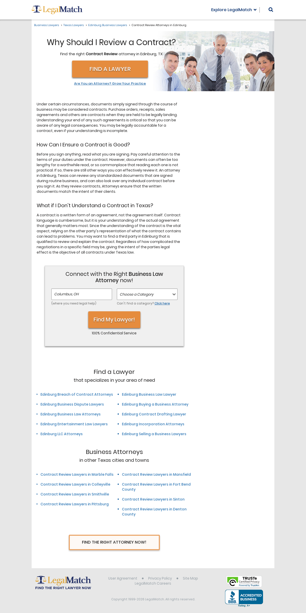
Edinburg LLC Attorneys (61, 433)
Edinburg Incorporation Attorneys (153, 424)
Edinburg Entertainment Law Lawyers (74, 424)
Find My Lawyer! (114, 319)
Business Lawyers (46, 25)
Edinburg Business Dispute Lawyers (72, 404)
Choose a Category (137, 294)
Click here (162, 303)
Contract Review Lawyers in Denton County (154, 512)
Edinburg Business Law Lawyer (149, 394)
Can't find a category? (143, 303)
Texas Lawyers (73, 25)
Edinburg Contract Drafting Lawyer (154, 414)
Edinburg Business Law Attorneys (70, 414)
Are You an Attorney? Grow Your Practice (110, 83)
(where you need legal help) (73, 303)
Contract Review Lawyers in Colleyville (75, 484)
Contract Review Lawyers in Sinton (153, 499)
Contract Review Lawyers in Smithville (74, 494)
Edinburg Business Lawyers (107, 25)
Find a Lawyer (110, 69)
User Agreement (122, 578)
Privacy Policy (160, 578)
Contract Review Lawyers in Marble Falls (77, 474)
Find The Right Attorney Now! (114, 542)
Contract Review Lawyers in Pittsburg (74, 504)
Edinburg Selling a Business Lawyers (154, 433)
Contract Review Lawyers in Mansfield (156, 474)
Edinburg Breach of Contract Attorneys (76, 394)
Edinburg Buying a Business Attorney (155, 404)
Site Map (190, 578)
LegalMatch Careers (153, 583)
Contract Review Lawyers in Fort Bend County (156, 487)
